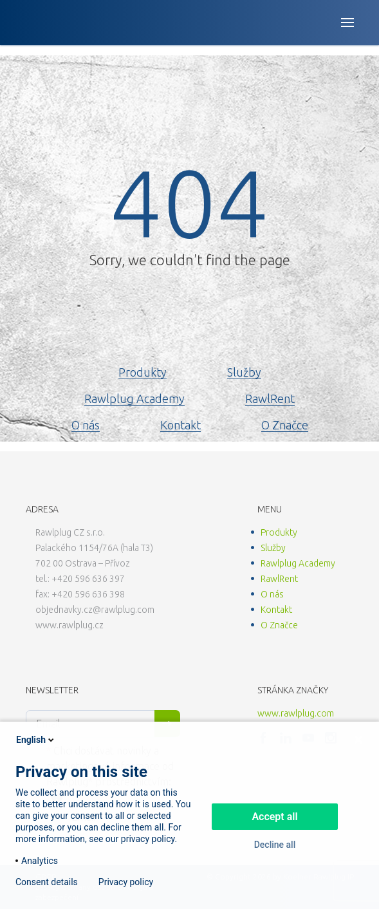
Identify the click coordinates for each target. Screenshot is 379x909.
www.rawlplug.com (295, 713)
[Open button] (347, 22)
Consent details (46, 882)
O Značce (284, 424)
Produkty (142, 372)
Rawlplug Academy (134, 398)
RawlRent (270, 398)
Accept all (274, 817)
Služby (244, 372)
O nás (85, 424)
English (36, 740)
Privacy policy (125, 882)
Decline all (275, 844)
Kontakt (180, 424)
